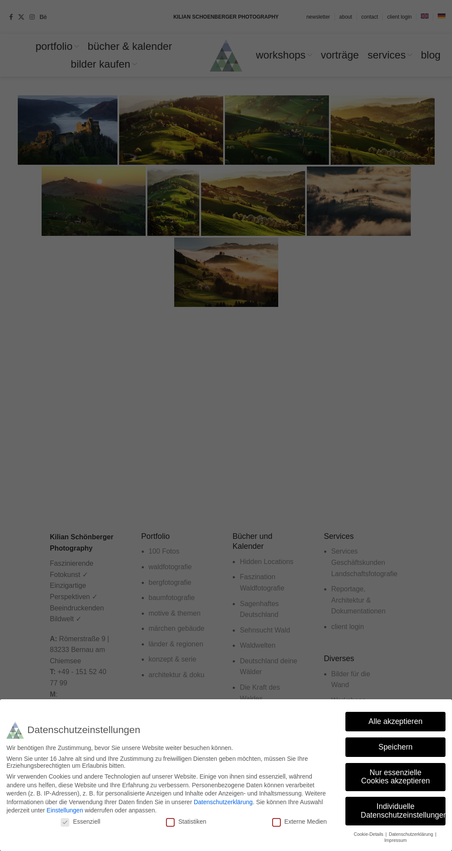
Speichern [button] (395, 747)
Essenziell (80, 821)
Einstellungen (65, 810)
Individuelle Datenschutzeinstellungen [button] (403, 810)
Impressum (395, 840)
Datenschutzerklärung (223, 802)
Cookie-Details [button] (369, 834)
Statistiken (186, 821)
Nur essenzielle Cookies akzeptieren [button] (395, 777)
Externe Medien (299, 821)
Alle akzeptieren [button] (395, 721)
